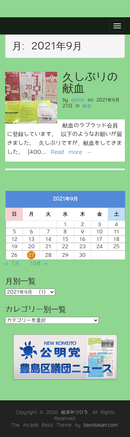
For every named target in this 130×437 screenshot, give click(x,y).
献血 (87, 105)
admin (78, 100)
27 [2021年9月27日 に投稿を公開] (31, 255)
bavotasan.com (101, 425)
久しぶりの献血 (90, 83)
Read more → (71, 152)
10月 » (38, 263)
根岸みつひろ (74, 412)
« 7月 (12, 263)
